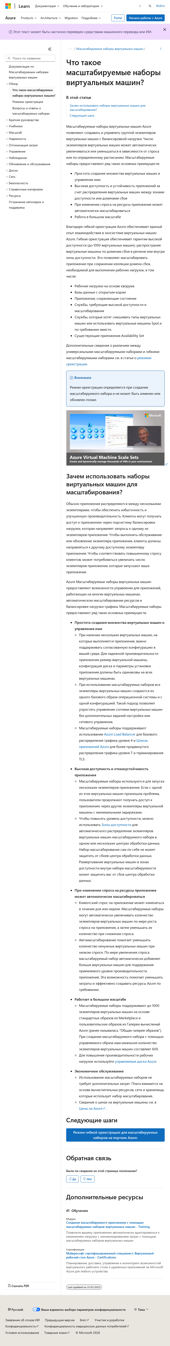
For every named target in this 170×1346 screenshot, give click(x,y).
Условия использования (22, 1332)
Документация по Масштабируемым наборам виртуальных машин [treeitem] (28, 71)
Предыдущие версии (60, 1320)
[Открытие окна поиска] (150, 6)
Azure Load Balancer (119, 734)
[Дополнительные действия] (161, 49)
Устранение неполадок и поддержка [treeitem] (26, 204)
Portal (118, 18)
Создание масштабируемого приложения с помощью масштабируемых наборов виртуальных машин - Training (108, 1225)
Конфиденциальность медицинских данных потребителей (85, 1326)
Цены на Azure (90, 1108)
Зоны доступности (116, 824)
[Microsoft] (8, 6)
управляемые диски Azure (135, 1061)
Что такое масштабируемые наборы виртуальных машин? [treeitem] (33, 93)
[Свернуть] (49, 49)
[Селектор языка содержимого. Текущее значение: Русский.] (15, 1309)
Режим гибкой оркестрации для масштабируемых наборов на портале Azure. (115, 1135)
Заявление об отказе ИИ (22, 1320)
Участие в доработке (109, 1320)
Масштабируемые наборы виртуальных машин (109, 49)
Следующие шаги (82, 115)
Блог (83, 1320)
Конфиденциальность (20, 1326)
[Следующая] (140, 6)
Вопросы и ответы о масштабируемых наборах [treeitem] (31, 111)
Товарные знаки (55, 1332)
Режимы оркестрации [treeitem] (27, 102)
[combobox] (30, 58)
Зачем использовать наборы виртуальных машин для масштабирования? (107, 107)
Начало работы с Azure (145, 18)
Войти (160, 6)
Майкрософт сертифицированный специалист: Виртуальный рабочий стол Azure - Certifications (110, 1255)
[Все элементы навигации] (70, 49)
